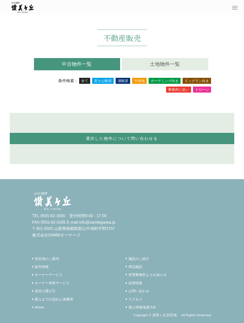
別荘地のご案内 (47, 259)
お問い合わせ (138, 291)
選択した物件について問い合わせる (122, 138)
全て (84, 81)
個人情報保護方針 (142, 307)
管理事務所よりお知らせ (147, 275)
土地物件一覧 (165, 64)
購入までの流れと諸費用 (54, 299)
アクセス (135, 299)
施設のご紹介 (138, 259)
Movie (39, 307)
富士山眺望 (103, 81)
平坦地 (139, 81)
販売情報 (42, 267)
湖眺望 (123, 81)
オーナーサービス (49, 275)
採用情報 (135, 283)
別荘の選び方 (45, 291)
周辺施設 (135, 267)
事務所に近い (178, 90)
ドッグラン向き (197, 81)
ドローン (202, 90)
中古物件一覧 (77, 64)
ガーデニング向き (165, 81)
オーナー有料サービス (52, 283)
